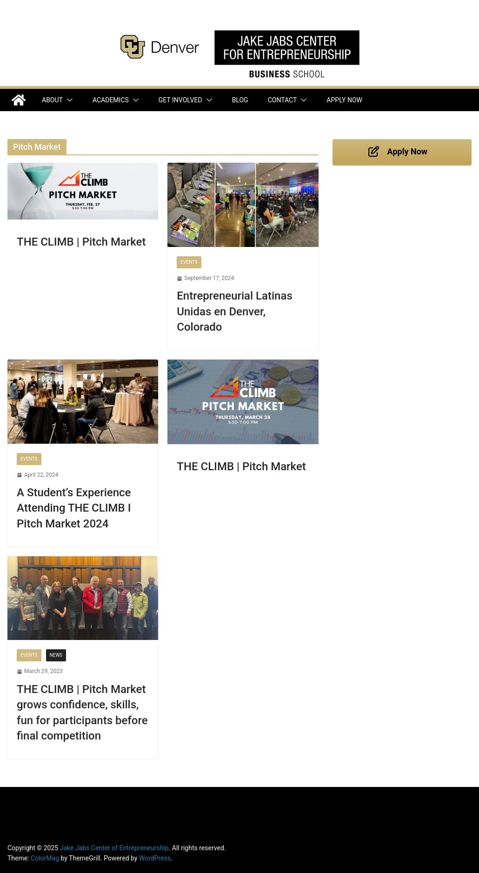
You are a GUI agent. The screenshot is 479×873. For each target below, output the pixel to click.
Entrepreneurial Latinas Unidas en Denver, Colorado (234, 311)
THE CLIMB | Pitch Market (81, 241)
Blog (240, 100)
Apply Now (344, 100)
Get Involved (180, 100)
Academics (111, 100)
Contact (282, 100)
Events (189, 262)
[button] (68, 100)
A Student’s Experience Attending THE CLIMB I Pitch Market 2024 (74, 508)
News (56, 655)
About (52, 100)
